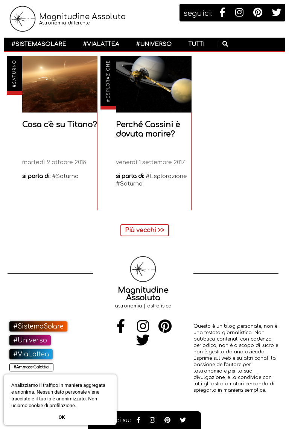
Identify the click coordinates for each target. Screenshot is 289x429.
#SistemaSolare (38, 44)
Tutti (196, 44)
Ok (61, 417)
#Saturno (14, 73)
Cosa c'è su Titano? (59, 124)
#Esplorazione (108, 81)
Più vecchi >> (144, 230)
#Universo (154, 44)
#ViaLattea (101, 44)
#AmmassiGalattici (31, 367)
